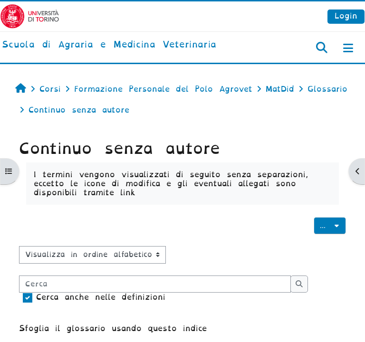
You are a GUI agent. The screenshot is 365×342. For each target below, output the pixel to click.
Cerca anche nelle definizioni (100, 297)
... (333, 225)
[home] (109, 45)
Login (346, 15)
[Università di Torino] (29, 15)
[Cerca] (155, 284)
